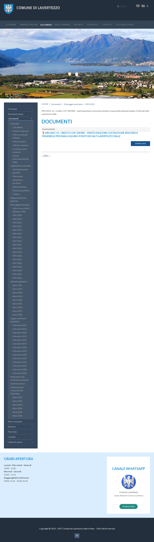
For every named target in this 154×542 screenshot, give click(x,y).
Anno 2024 (17, 314)
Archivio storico (18, 383)
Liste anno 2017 (19, 343)
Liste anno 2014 (19, 332)
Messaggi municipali (73, 104)
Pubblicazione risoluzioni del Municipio (17, 390)
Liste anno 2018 (19, 347)
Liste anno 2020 (19, 354)
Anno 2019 (17, 296)
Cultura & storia (125, 24)
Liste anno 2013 (19, 329)
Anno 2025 (17, 412)
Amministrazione (29, 24)
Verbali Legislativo (19, 281)
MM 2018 (17, 248)
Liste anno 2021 (19, 358)
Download (140, 143)
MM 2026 (17, 278)
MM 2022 (17, 263)
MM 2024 (17, 270)
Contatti (107, 24)
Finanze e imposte (20, 131)
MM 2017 (17, 244)
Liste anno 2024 (19, 369)
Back (46, 155)
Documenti (46, 25)
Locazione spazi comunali (19, 150)
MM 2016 (17, 241)
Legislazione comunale (21, 165)
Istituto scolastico (20, 145)
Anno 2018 (17, 292)
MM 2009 (17, 215)
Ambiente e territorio (17, 181)
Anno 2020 (17, 300)
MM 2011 (17, 222)
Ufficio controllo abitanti (20, 136)
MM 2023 (17, 266)
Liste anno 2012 (19, 325)
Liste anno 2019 (19, 351)
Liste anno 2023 (19, 365)
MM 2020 (17, 255)
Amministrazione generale (20, 171)
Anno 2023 (17, 311)
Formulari (15, 123)
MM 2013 (17, 230)
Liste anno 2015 (19, 336)
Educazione (17, 176)
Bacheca (78, 24)
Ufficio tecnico (19, 141)
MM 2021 (17, 259)
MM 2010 (17, 219)
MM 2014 (17, 233)
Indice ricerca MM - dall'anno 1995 (21, 210)
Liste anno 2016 (19, 340)
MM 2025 (17, 274)
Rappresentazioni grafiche (18, 199)
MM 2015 (90, 104)
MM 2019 (17, 252)
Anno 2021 (17, 303)
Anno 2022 (17, 307)
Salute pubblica (19, 186)
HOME (45, 104)
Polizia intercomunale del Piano (20, 158)
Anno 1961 (17, 285)
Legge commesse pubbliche (18, 320)
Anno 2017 (17, 289)
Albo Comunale (62, 24)
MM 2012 (17, 226)
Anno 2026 (17, 415)
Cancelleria (17, 127)
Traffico (16, 194)
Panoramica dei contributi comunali (19, 378)
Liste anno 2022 (19, 362)
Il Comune (11, 24)
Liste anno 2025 (19, 373)
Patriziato (92, 24)
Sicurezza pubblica (21, 190)
